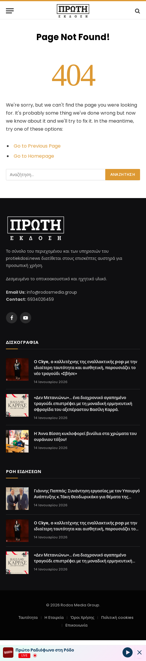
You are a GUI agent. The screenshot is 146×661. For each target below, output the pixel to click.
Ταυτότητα (27, 617)
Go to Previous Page (37, 146)
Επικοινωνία (76, 625)
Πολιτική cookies (117, 617)
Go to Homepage (34, 156)
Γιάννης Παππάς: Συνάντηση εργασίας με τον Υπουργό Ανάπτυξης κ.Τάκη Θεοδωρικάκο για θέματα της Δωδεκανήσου (87, 497)
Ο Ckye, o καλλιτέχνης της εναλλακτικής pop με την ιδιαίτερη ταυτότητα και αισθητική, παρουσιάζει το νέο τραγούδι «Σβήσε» (85, 368)
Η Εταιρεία (54, 617)
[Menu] (10, 11)
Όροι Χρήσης (82, 617)
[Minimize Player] (139, 652)
